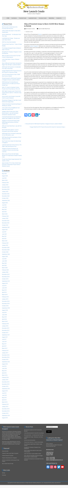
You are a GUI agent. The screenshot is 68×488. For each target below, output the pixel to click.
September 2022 (6, 200)
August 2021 (5, 229)
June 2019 (4, 287)
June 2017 (4, 341)
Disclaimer (4, 475)
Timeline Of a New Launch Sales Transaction (10, 453)
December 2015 (5, 382)
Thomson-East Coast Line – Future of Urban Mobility (33, 442)
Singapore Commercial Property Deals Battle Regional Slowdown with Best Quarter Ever (10, 122)
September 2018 (6, 308)
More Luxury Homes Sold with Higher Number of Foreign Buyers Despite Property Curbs (12, 155)
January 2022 (5, 218)
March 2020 (4, 267)
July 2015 (4, 393)
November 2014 (5, 411)
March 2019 (4, 294)
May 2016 (4, 370)
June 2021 (4, 234)
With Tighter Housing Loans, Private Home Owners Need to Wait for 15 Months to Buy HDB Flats (11, 93)
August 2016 (5, 364)
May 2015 (4, 397)
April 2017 (4, 346)
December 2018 (5, 301)
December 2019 (5, 274)
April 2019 (4, 292)
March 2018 (4, 321)
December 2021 (5, 220)
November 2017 (5, 330)
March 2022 (4, 214)
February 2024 (5, 182)
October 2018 (5, 305)
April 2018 (4, 319)
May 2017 (4, 343)
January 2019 (5, 299)
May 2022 (4, 209)
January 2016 (5, 379)
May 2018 (4, 317)
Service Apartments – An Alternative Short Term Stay (33, 435)
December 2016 (5, 355)
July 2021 (4, 231)
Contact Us (58, 18)
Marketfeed (51, 18)
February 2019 (5, 296)
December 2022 (5, 193)
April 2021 (4, 238)
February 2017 (5, 350)
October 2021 (5, 225)
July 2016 (4, 366)
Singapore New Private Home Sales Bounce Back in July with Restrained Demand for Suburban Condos (10, 113)
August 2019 (5, 283)
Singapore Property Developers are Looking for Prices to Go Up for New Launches (10, 150)
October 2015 (5, 386)
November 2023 (5, 189)
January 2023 (5, 191)
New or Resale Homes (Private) (7, 463)
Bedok (40, 34)
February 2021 (5, 243)
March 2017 (4, 348)
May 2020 (4, 263)
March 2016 (4, 375)
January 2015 (5, 406)
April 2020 (4, 265)
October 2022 (5, 198)
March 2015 (4, 402)
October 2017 (5, 332)
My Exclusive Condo (30, 28)
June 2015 (4, 395)
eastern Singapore (34, 46)
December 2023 (5, 187)
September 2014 (6, 415)
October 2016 (5, 359)
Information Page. (6, 439)
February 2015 (5, 404)
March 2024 (4, 180)
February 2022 (5, 216)
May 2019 (4, 290)
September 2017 (6, 335)
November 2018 (5, 303)
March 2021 (4, 240)
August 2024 (5, 175)
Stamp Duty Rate (5, 451)
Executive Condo (43, 18)
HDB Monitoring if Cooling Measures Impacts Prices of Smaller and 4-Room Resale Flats (11, 83)
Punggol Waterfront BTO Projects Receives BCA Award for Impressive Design (48, 127)
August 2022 (5, 202)
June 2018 (4, 314)
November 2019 (5, 276)
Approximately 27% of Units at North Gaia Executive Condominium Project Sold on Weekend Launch (11, 164)
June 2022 (4, 207)
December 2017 (5, 328)
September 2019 (6, 281)
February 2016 (5, 377)
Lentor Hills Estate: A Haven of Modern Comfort (32, 453)
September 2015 (6, 388)
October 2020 (5, 252)
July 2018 (4, 312)
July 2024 (4, 178)
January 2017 (5, 352)
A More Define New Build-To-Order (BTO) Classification (34, 433)
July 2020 (4, 258)
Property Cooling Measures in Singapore (9, 457)
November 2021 (5, 223)
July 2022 (4, 205)
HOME (8, 18)
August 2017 (5, 337)
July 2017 (4, 339)
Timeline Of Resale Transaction (7, 455)
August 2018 (5, 310)
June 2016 (4, 368)
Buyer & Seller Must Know (44, 28)
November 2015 (5, 384)
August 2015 (5, 391)
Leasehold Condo (33, 18)
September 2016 (6, 361)
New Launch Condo (34, 11)
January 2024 (5, 184)
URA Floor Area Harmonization (9, 42)
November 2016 (5, 357)
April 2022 (4, 211)
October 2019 (5, 279)
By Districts (14, 18)
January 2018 (5, 326)
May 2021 (4, 236)
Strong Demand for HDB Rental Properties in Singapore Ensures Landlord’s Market (43, 123)
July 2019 (4, 285)
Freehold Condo (22, 18)
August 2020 (5, 256)
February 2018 (5, 323)
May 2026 (4, 173)
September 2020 (6, 254)
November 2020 (5, 249)
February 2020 (5, 270)
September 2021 (6, 227)
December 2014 (5, 408)
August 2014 (5, 417)
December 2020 (5, 247)
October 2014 (5, 413)
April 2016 (4, 373)
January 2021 (5, 245)
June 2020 (4, 261)
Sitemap (3, 472)
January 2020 (5, 272)
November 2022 (5, 196)
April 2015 (4, 399)
